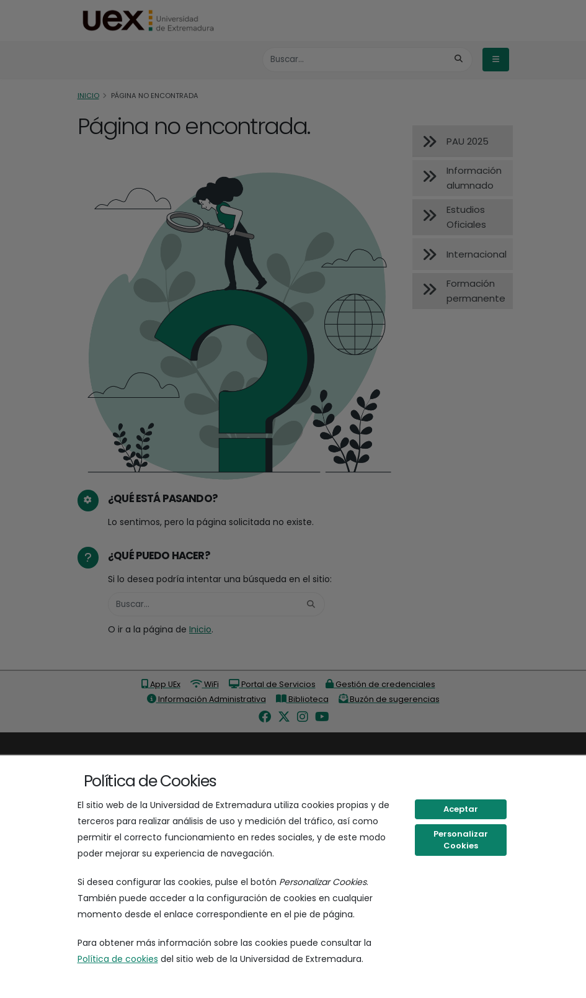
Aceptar (460, 809)
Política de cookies (118, 959)
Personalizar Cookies (460, 840)
